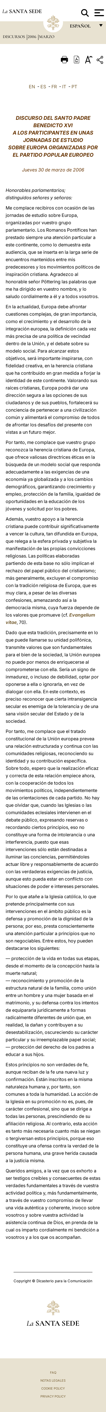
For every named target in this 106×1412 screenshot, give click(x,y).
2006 (32, 36)
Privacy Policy (53, 1396)
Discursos (14, 36)
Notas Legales (53, 1380)
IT (64, 86)
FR (54, 86)
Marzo (46, 36)
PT (74, 86)
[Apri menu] (98, 13)
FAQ (53, 1373)
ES (43, 86)
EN (32, 86)
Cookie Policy (53, 1388)
